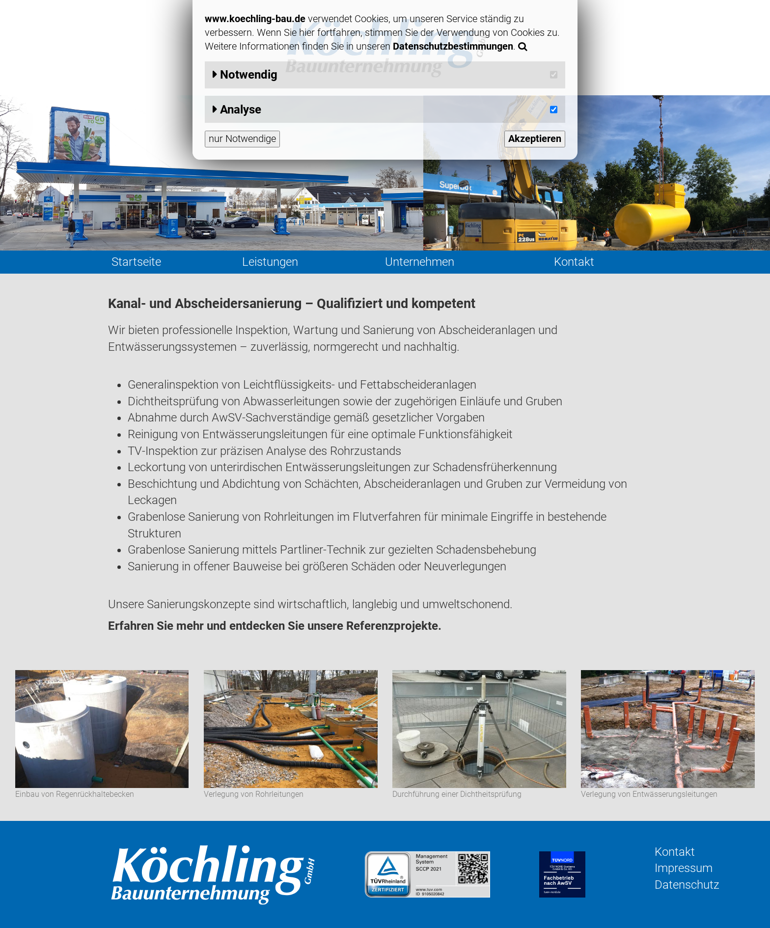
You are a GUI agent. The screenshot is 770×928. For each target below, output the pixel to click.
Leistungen (270, 262)
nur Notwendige (242, 138)
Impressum (684, 868)
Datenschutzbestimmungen (453, 46)
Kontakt (574, 262)
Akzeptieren (534, 138)
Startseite (136, 262)
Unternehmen (419, 262)
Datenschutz (687, 885)
